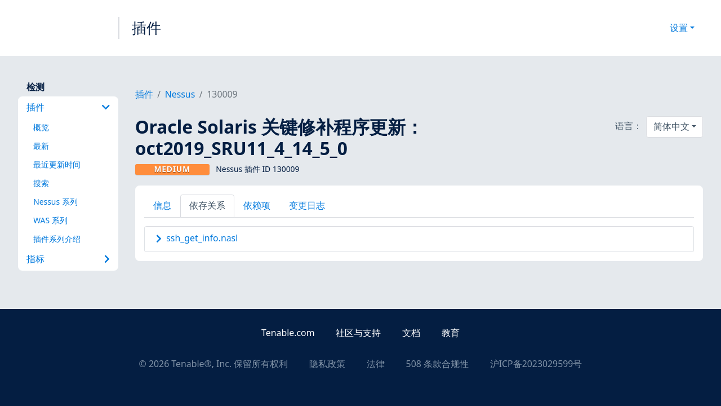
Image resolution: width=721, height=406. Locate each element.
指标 (67, 259)
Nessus (180, 94)
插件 (146, 27)
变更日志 (307, 205)
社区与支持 (358, 332)
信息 (162, 205)
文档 (411, 332)
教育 (451, 332)
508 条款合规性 (437, 364)
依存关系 (207, 205)
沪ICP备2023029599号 (536, 364)
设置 (679, 27)
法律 (376, 364)
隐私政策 (327, 364)
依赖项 (256, 205)
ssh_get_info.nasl (202, 238)
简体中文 (671, 126)
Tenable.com (287, 332)
